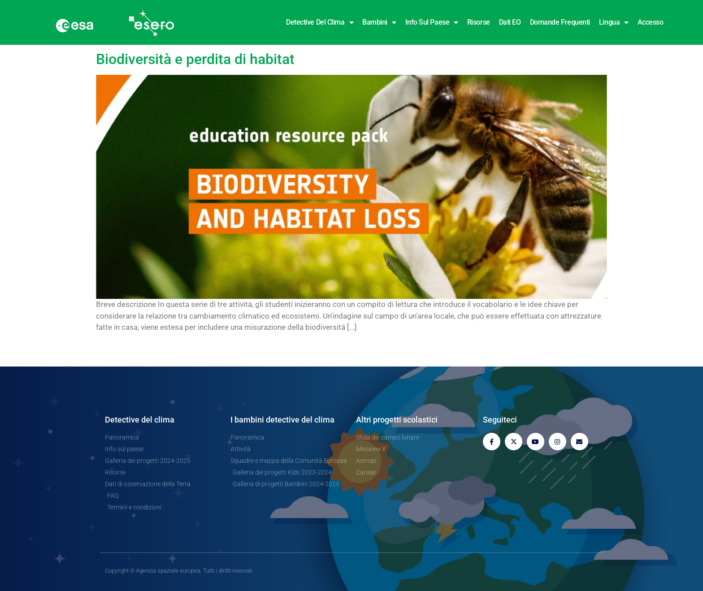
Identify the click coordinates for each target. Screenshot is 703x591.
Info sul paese (431, 22)
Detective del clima (319, 22)
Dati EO (510, 22)
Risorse (478, 22)
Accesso (651, 22)
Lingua (614, 22)
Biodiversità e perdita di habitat (195, 59)
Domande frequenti (560, 22)
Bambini (379, 22)
